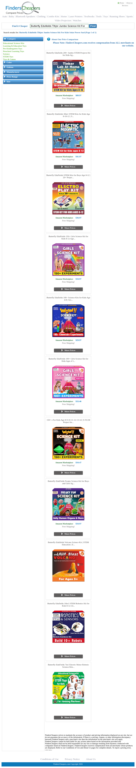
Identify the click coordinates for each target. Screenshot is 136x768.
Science (6, 54)
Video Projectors (63, 20)
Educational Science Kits (13, 43)
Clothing (41, 16)
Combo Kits (53, 16)
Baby (11, 16)
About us (129, 3)
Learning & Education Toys (14, 46)
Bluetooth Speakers (25, 16)
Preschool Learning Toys (13, 51)
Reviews (125, 6)
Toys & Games (9, 59)
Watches (77, 20)
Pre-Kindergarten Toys (12, 48)
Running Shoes (117, 16)
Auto (4, 16)
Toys (105, 16)
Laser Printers (76, 16)
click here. (48, 750)
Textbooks (89, 16)
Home (121, 3)
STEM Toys (8, 56)
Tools (99, 16)
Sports (129, 16)
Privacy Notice (72, 759)
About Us (91, 759)
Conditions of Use (49, 759)
